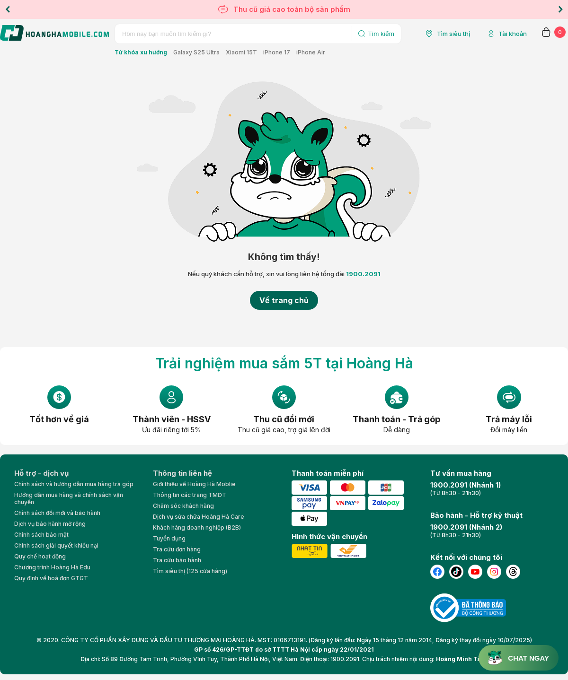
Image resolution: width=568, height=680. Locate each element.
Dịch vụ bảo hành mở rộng (50, 523)
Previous (7, 9)
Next (560, 9)
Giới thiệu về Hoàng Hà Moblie (194, 484)
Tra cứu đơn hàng (177, 549)
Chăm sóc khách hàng (183, 505)
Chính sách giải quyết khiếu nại (56, 545)
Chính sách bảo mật (41, 534)
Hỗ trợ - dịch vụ (41, 473)
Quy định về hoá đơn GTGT (51, 578)
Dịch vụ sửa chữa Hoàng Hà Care (198, 516)
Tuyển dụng (169, 538)
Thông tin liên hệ (182, 473)
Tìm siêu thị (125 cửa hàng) (190, 571)
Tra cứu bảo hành (177, 560)
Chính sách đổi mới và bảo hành (57, 512)
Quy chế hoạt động (40, 556)
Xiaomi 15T (241, 52)
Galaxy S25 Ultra (196, 52)
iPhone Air (310, 52)
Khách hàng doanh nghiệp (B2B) (197, 527)
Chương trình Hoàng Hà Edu (52, 567)
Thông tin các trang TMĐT (189, 494)
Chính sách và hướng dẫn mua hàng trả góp (73, 484)
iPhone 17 (276, 52)
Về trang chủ (284, 300)
